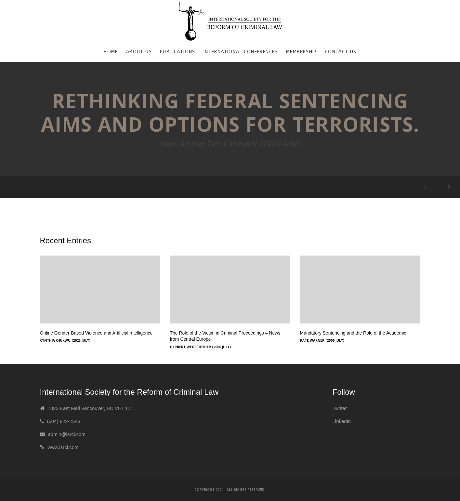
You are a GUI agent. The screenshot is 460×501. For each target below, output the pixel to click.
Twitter (340, 408)
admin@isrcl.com (66, 434)
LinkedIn (342, 421)
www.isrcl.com (63, 447)
